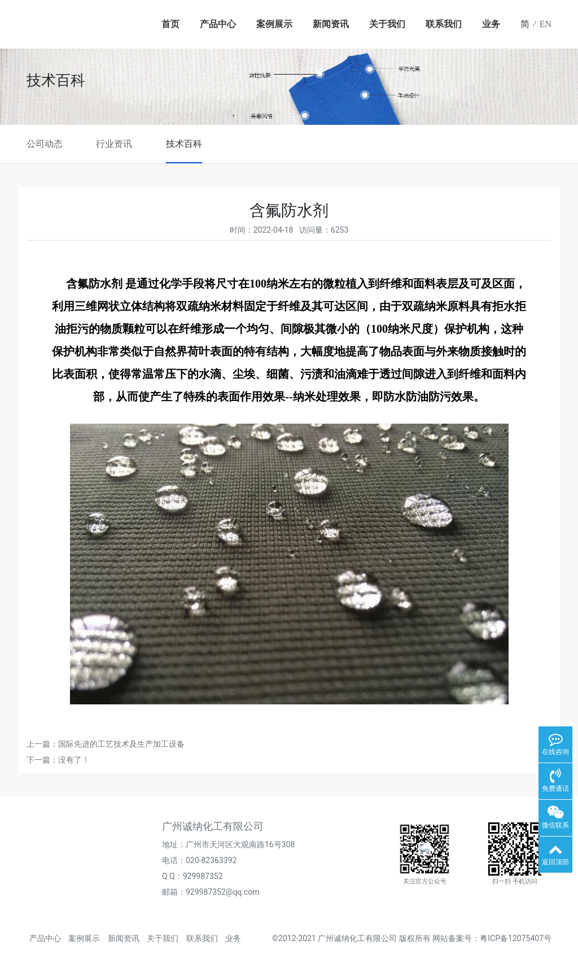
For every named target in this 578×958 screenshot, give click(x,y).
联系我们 (444, 24)
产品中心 (218, 24)
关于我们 (387, 24)
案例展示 (274, 24)
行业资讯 (114, 143)
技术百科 (184, 143)
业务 (491, 24)
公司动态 (45, 143)
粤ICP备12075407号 (515, 938)
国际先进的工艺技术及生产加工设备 (121, 743)
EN (545, 24)
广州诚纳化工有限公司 (357, 938)
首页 (170, 24)
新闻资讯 (331, 24)
